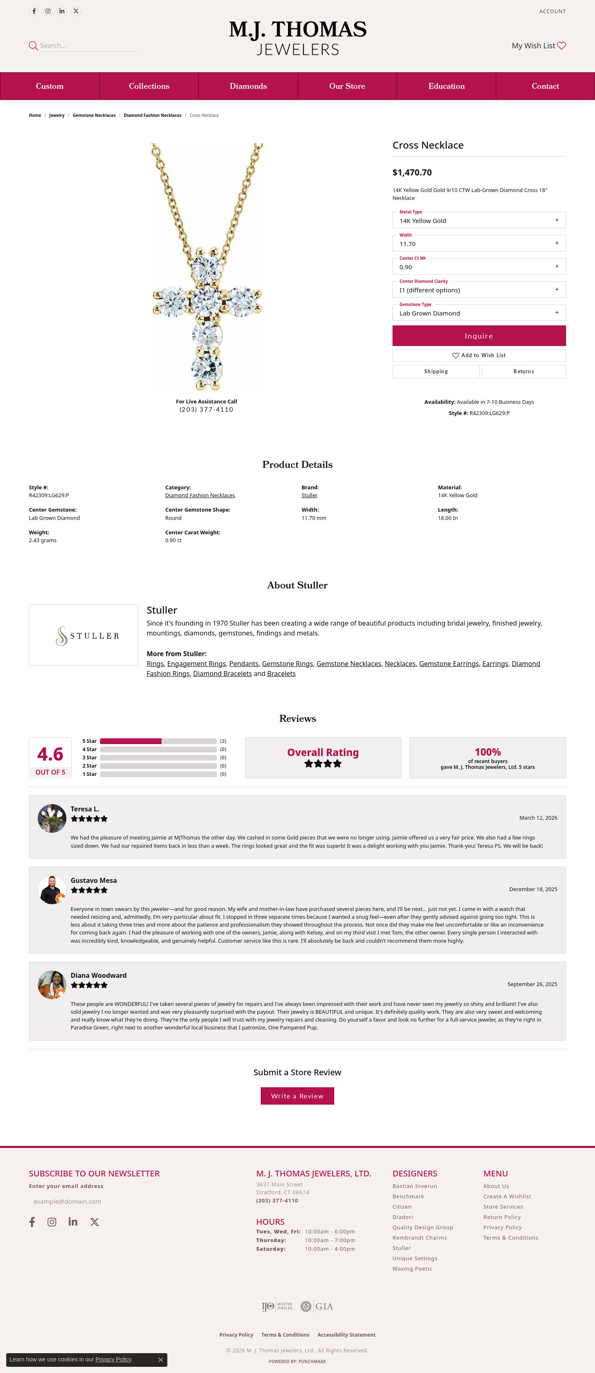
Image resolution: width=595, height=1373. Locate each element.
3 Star (90, 757)
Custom (50, 87)
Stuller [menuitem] (402, 1248)
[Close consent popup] (160, 1359)
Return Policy (502, 1217)
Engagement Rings (196, 663)
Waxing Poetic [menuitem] (413, 1268)
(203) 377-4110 (206, 409)
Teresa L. (85, 808)
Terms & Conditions (511, 1237)
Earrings (495, 663)
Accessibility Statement (347, 1334)
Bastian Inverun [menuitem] (415, 1186)
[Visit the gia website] (316, 1306)
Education (446, 87)
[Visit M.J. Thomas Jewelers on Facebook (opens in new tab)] (34, 12)
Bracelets (281, 673)
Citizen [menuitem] (402, 1206)
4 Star (90, 749)
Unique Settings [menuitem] (415, 1258)
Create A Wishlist (507, 1196)
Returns (524, 371)
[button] (552, 11)
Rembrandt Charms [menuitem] (420, 1237)
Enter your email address (66, 1186)
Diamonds (248, 87)
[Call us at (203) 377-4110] (277, 1200)
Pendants (244, 663)
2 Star (90, 765)
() (223, 741)
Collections (149, 87)
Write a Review (297, 1095)
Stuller (310, 495)
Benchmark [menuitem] (408, 1196)
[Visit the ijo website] (277, 1306)
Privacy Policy (502, 1227)
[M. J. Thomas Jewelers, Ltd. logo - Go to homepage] (297, 42)
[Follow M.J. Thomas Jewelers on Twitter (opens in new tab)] (76, 12)
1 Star (90, 774)
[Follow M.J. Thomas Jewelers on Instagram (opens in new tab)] (48, 12)
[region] (207, 267)
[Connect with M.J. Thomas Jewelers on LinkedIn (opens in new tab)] (62, 12)
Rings (155, 663)
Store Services (503, 1206)
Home (35, 115)
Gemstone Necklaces (94, 115)
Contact (545, 87)
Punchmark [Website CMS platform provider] (312, 1361)
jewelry (56, 115)
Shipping (436, 371)
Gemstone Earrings (448, 663)
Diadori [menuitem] (403, 1217)
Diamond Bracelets (222, 673)
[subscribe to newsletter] (149, 1201)
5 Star (90, 741)
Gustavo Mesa (94, 880)
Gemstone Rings (287, 663)
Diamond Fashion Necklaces (153, 115)
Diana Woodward (99, 975)
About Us (496, 1186)
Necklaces (400, 663)
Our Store (347, 87)
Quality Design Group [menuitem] (423, 1227)
